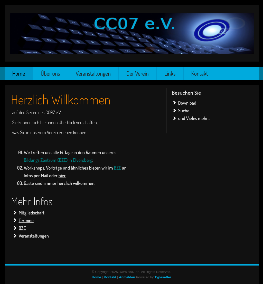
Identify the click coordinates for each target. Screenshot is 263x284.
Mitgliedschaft (31, 213)
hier (62, 175)
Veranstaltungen (93, 73)
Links (170, 73)
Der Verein (137, 73)
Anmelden (127, 277)
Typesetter (163, 277)
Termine (26, 220)
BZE (22, 228)
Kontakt (199, 73)
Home (18, 73)
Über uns (50, 73)
